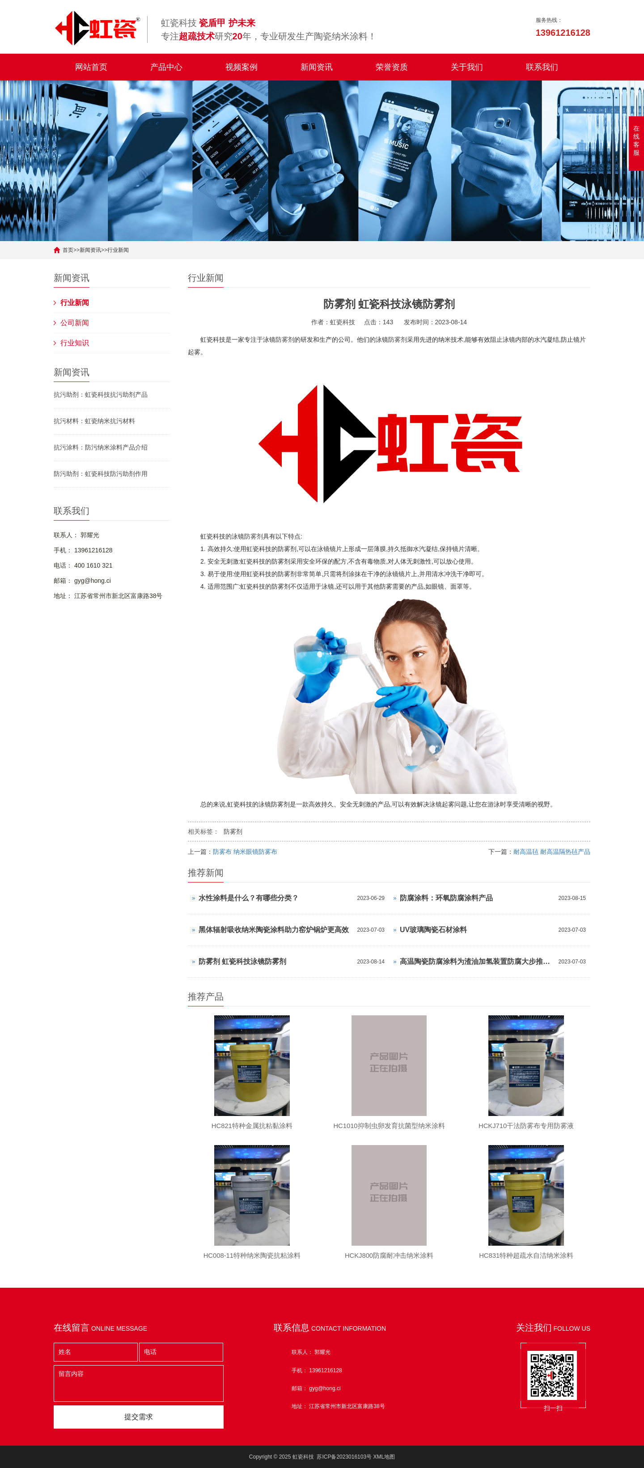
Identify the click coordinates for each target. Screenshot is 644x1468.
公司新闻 (74, 323)
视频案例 (241, 67)
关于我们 (467, 67)
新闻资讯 (317, 67)
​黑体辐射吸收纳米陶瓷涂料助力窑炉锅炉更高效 (274, 929)
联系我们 (542, 67)
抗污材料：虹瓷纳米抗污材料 (94, 420)
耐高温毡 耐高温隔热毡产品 (551, 851)
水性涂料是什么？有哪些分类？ (249, 898)
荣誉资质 (392, 67)
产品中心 (166, 67)
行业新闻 (118, 250)
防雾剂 (284, 339)
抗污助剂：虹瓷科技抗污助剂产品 (101, 394)
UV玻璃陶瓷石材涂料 (433, 929)
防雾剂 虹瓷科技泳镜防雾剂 (242, 961)
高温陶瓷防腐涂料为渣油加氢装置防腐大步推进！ (477, 961)
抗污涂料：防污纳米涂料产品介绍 (101, 447)
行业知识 (74, 343)
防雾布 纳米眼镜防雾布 (245, 851)
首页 (68, 250)
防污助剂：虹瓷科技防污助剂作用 (101, 473)
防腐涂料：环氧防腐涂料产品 (446, 898)
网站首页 (91, 67)
